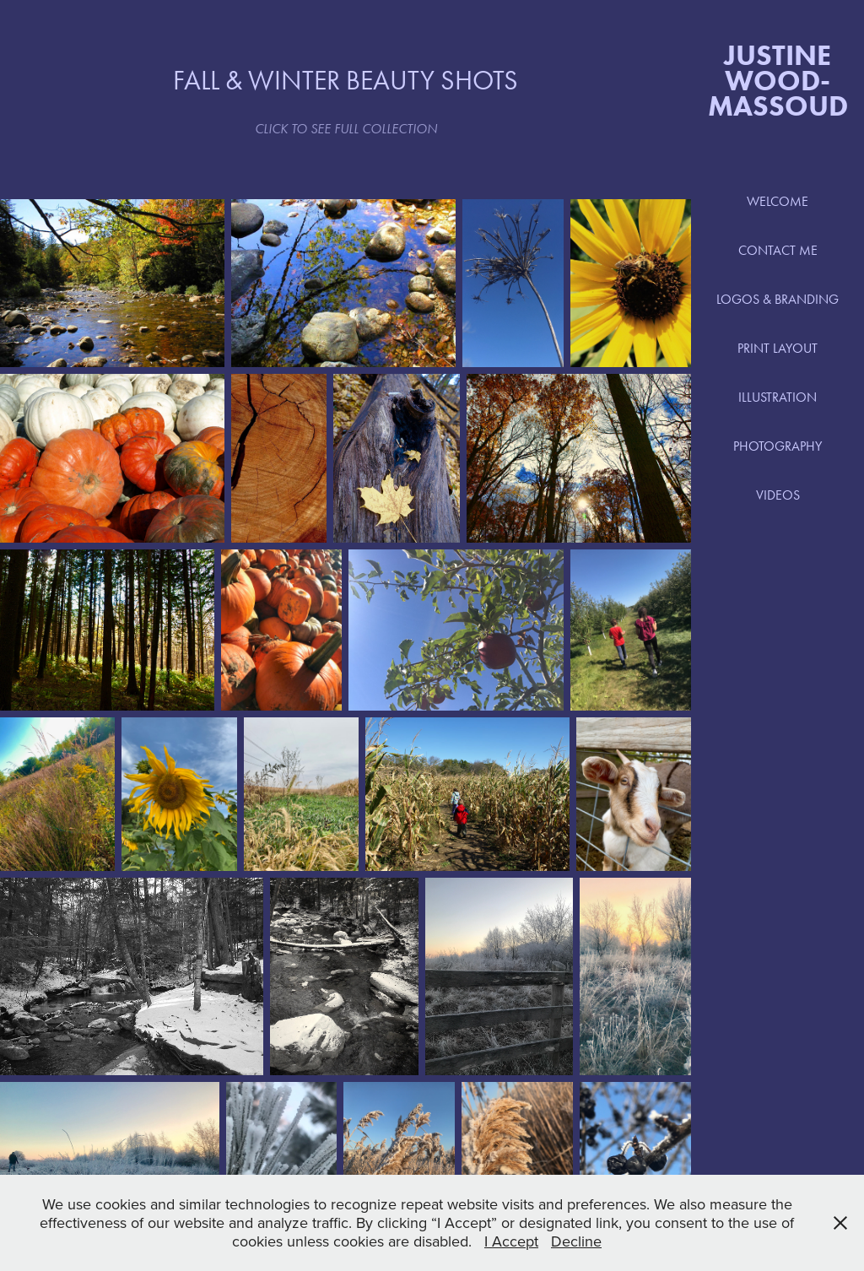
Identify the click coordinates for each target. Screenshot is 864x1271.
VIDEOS (778, 495)
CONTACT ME (778, 250)
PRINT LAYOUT (777, 348)
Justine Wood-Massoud (778, 80)
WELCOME (777, 201)
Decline (576, 1241)
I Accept (511, 1241)
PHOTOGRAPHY (777, 446)
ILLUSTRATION (777, 397)
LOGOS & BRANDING (777, 299)
